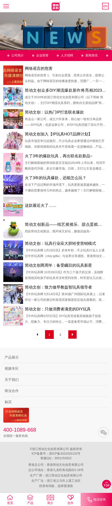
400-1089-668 (19, 429)
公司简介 (17, 55)
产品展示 (12, 357)
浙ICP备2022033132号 (64, 453)
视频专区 (12, 368)
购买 (8, 402)
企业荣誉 (42, 55)
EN (105, 6)
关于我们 (12, 380)
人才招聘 (67, 55)
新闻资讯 (91, 55)
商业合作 (12, 391)
